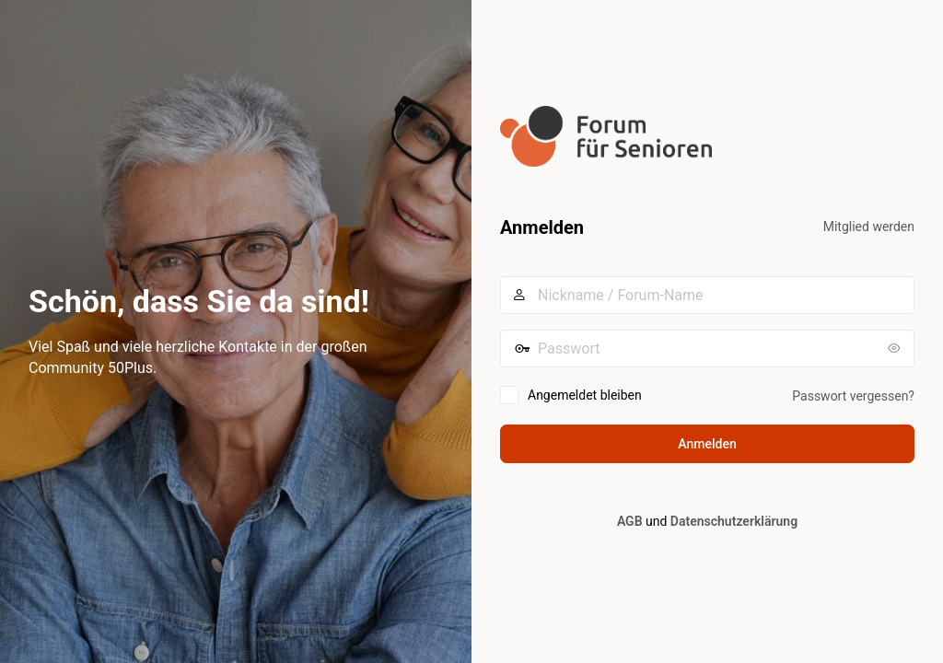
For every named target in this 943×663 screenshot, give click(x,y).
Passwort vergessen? (853, 396)
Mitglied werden (868, 226)
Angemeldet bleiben (585, 395)
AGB (630, 521)
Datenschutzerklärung (733, 521)
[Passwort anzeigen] (896, 348)
